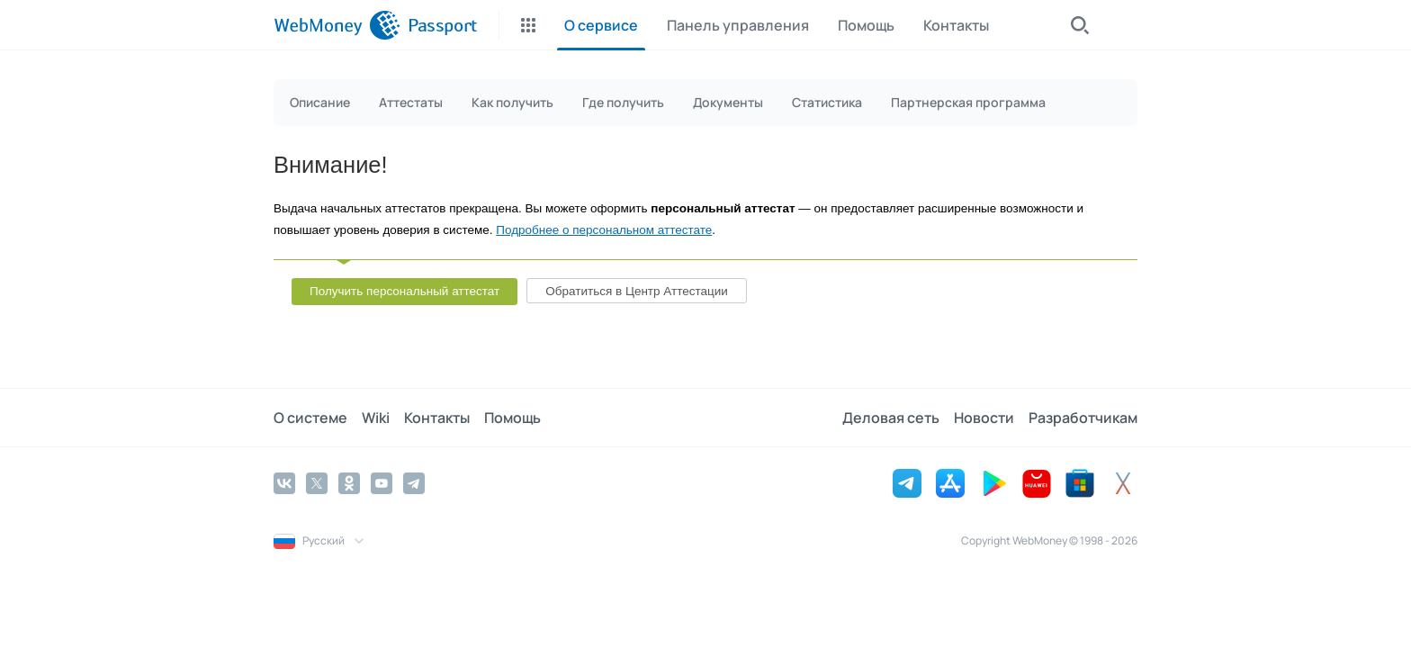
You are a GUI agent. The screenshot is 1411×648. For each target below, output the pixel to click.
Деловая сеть (890, 418)
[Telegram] (414, 483)
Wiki (376, 418)
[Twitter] (317, 483)
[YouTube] (381, 483)
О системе (310, 418)
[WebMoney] (337, 25)
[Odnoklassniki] (349, 483)
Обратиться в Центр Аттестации (636, 291)
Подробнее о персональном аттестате (604, 230)
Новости (984, 418)
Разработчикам (1083, 418)
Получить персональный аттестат (404, 291)
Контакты (437, 418)
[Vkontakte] (284, 483)
